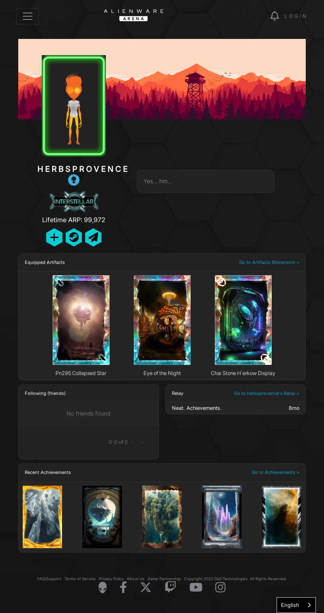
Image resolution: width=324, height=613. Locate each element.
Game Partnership (164, 579)
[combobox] (296, 605)
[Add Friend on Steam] (74, 237)
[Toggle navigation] (27, 16)
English (290, 605)
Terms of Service (80, 579)
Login (296, 16)
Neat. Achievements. (197, 408)
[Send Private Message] (93, 237)
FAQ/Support (49, 579)
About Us (135, 579)
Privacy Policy (111, 579)
